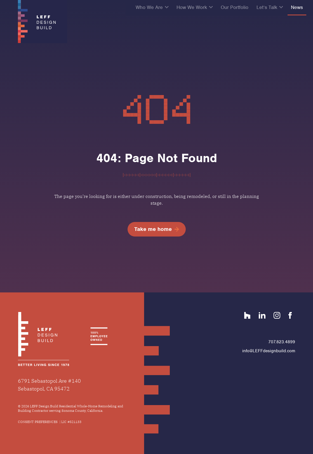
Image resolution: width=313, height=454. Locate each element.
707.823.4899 (281, 342)
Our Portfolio (234, 7)
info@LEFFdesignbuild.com (268, 351)
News (297, 7)
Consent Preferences (38, 422)
